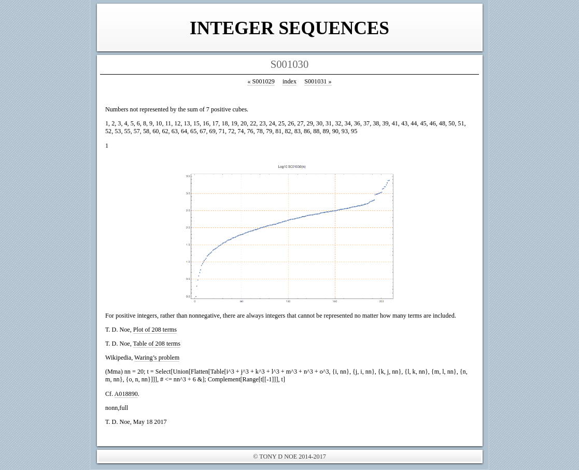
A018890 (126, 393)
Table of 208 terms (156, 343)
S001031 (317, 81)
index (289, 81)
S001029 (260, 81)
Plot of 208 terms (155, 329)
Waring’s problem (156, 357)
